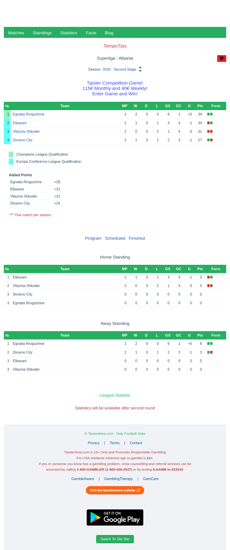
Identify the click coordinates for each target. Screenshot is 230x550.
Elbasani (20, 123)
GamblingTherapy (118, 479)
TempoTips (115, 45)
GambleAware (82, 479)
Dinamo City (22, 140)
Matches (16, 32)
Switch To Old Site (115, 539)
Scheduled (115, 238)
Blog (109, 32)
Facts (91, 32)
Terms (115, 443)
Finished (137, 238)
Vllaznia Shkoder (26, 131)
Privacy (94, 443)
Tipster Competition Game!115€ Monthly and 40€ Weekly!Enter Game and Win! (114, 88)
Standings (42, 32)
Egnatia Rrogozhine (28, 114)
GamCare (151, 479)
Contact (136, 443)
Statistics (68, 32)
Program (93, 238)
